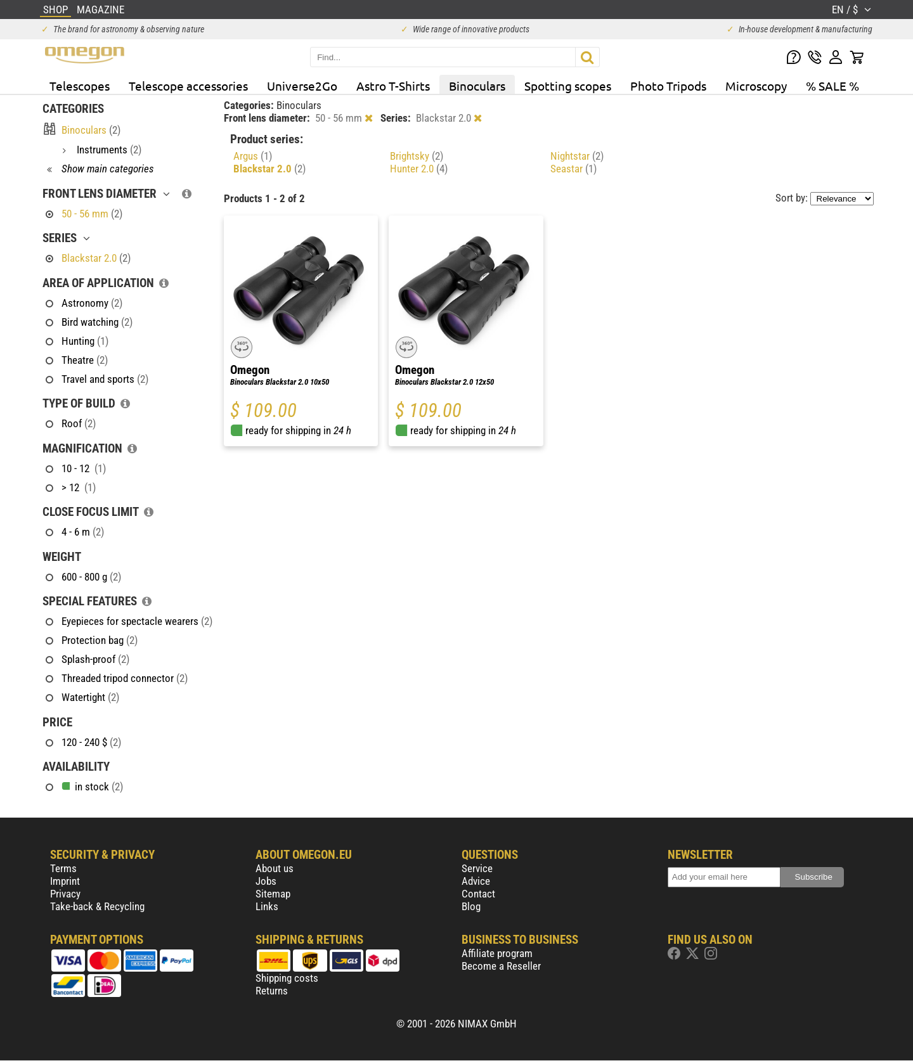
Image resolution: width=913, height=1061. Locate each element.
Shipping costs (287, 978)
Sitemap (273, 893)
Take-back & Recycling (97, 906)
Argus (252, 156)
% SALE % (832, 85)
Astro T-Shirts (393, 85)
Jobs (266, 881)
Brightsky (416, 156)
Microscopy (756, 85)
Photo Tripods (668, 85)
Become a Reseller (501, 966)
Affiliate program (497, 953)
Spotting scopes (567, 85)
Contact (478, 893)
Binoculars (477, 85)
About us (275, 868)
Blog (471, 906)
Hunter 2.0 (419, 168)
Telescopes (79, 85)
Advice (476, 881)
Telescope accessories (188, 85)
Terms (63, 868)
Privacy (65, 893)
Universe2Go (302, 85)
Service (477, 868)
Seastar (573, 168)
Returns (272, 990)
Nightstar (577, 156)
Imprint (65, 881)
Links (267, 906)
